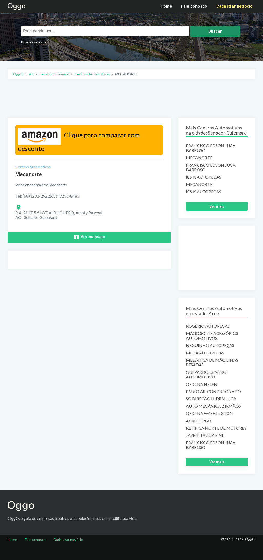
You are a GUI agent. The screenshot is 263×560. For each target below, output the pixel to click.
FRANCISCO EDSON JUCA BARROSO (211, 148)
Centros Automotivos (33, 167)
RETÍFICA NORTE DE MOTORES (216, 428)
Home (166, 6)
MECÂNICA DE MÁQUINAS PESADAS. (212, 362)
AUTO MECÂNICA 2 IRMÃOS (213, 406)
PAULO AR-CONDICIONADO (213, 391)
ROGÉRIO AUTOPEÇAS (208, 326)
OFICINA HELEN (201, 384)
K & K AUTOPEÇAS (203, 177)
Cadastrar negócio (234, 6)
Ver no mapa (89, 237)
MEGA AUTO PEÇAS (205, 353)
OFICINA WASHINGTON (209, 413)
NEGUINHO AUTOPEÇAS (210, 345)
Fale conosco (194, 6)
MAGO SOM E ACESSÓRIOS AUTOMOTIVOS (212, 335)
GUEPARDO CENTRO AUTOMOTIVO (206, 374)
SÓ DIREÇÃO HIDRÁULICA (211, 398)
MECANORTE (199, 157)
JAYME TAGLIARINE (205, 435)
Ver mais (216, 206)
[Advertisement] (131, 98)
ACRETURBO (198, 421)
